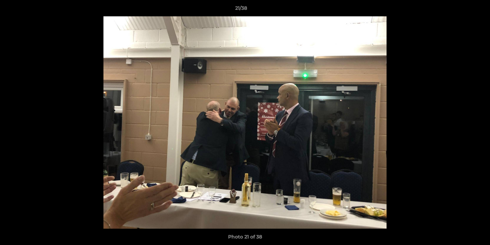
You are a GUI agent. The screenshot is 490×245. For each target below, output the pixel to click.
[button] (461, 10)
